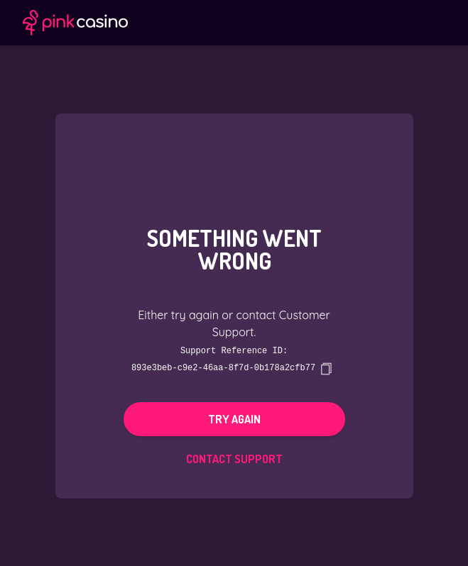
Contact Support (234, 458)
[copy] (326, 368)
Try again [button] (234, 418)
